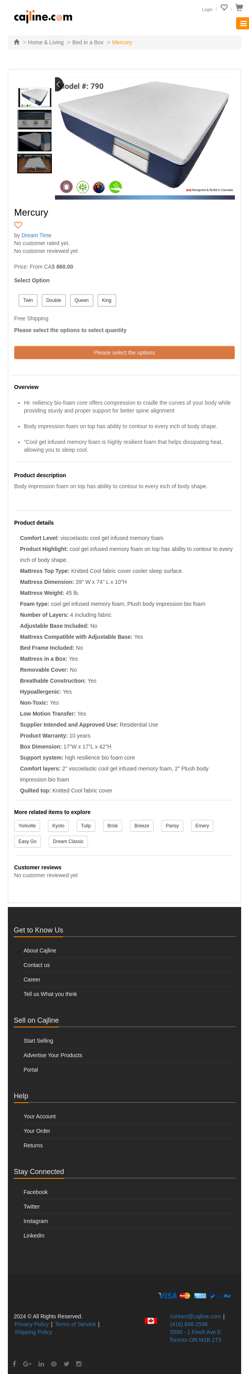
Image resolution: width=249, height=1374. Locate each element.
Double (53, 300)
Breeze (141, 826)
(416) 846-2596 (189, 1324)
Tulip (86, 826)
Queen (82, 300)
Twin (28, 300)
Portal (31, 1070)
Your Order (37, 1131)
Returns (33, 1145)
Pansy (172, 826)
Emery (202, 826)
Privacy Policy (32, 1324)
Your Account (40, 1116)
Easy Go (27, 841)
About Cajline (40, 950)
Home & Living (46, 42)
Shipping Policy (33, 1332)
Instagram (36, 1221)
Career (32, 979)
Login (207, 9)
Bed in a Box (87, 42)
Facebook (36, 1192)
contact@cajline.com (195, 1316)
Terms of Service (75, 1324)
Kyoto (58, 826)
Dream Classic (68, 841)
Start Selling (38, 1041)
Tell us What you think (50, 994)
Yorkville (27, 826)
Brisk (113, 826)
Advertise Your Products (53, 1055)
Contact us (37, 965)
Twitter (32, 1206)
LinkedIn (34, 1235)
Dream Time (36, 235)
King (107, 300)
